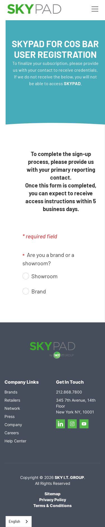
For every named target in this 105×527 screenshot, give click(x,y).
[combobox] (19, 521)
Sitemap (52, 493)
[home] (34, 9)
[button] (93, 9)
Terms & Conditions (52, 505)
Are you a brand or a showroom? (48, 258)
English (14, 521)
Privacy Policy (52, 499)
